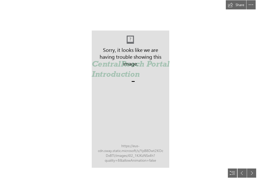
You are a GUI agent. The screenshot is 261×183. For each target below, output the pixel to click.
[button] (236, 4)
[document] (130, 91)
